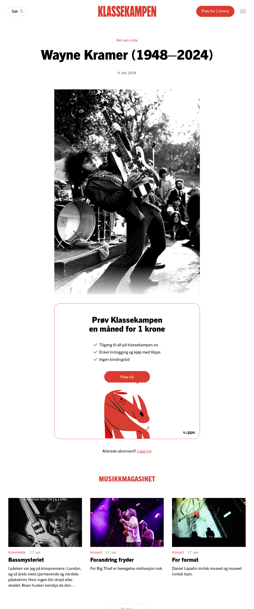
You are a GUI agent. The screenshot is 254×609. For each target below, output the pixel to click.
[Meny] (243, 11)
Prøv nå (127, 376)
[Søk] (17, 11)
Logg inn (144, 450)
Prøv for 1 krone (215, 10)
